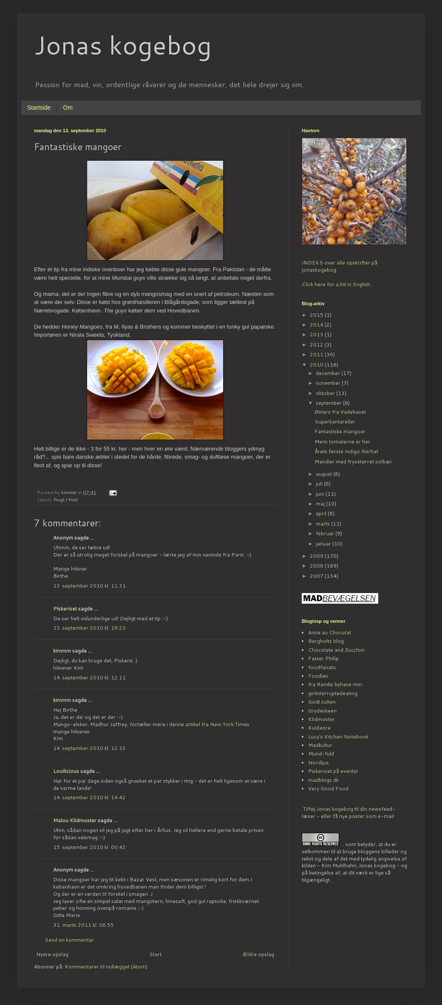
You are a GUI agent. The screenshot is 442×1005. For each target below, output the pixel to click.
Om (68, 107)
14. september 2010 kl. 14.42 (89, 797)
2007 (317, 575)
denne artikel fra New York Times (209, 724)
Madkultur (320, 745)
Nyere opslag (52, 954)
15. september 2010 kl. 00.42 (89, 847)
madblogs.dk (323, 780)
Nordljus (318, 762)
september (329, 402)
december (328, 373)
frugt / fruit (66, 499)
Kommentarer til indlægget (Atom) (106, 966)
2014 (317, 324)
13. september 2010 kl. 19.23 (89, 627)
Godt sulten (322, 701)
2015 (317, 314)
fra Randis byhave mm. (335, 684)
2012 (317, 344)
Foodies (318, 675)
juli (320, 483)
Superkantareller (334, 421)
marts (323, 523)
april (322, 513)
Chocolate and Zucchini (336, 649)
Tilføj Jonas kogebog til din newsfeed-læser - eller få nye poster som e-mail (348, 812)
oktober (326, 393)
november (329, 382)
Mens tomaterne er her (342, 441)
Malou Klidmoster (74, 820)
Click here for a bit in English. (336, 284)
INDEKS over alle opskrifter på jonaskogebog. (339, 266)
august (324, 473)
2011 (317, 354)
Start (155, 954)
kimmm (62, 650)
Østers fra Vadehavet (340, 411)
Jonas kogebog (123, 44)
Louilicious (66, 771)
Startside (39, 107)
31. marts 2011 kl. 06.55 (83, 924)
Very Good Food (328, 788)
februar (325, 533)
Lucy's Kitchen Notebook (338, 736)
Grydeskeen (322, 710)
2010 (317, 364)
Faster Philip (323, 658)
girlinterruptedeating (332, 693)
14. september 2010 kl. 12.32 (89, 748)
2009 (317, 555)
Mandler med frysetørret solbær (353, 461)
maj (321, 503)
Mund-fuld (321, 753)
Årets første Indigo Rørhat (346, 451)
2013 (317, 334)
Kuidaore (319, 727)
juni (321, 493)
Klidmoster (321, 719)
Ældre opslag (258, 954)
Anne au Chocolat (329, 632)
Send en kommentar (69, 939)
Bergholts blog (326, 640)
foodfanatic (322, 667)
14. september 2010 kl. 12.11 (89, 677)
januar (324, 543)
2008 (317, 565)
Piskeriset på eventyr (333, 771)
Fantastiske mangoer (340, 431)
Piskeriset (65, 608)
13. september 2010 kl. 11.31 (89, 585)
